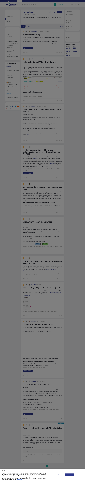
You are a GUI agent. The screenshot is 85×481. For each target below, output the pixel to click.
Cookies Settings (60, 474)
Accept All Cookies (69, 474)
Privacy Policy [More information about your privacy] (19, 479)
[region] (42, 475)
